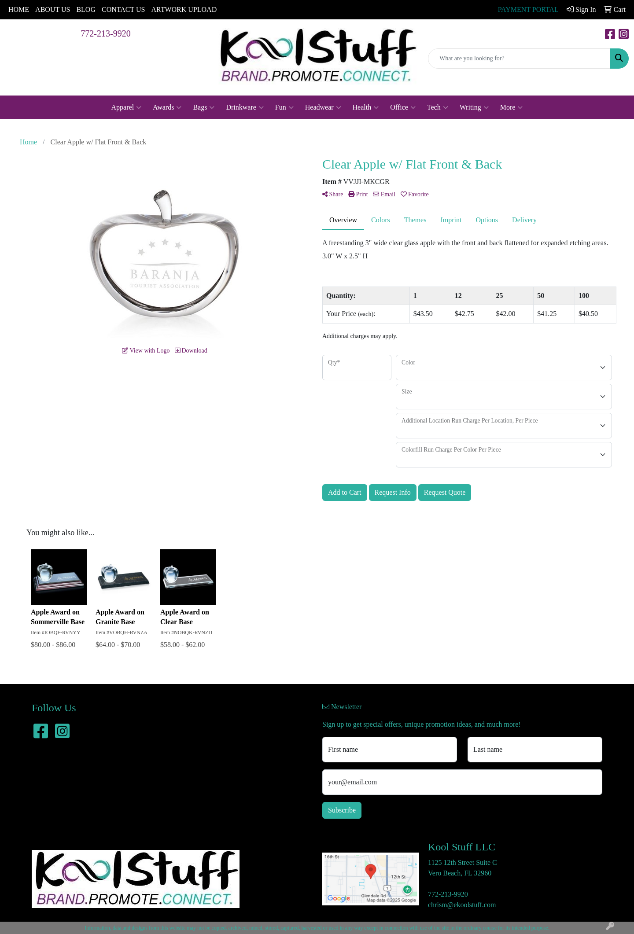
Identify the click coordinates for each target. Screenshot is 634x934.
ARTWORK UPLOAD (184, 9)
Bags (203, 107)
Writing (474, 107)
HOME (18, 9)
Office (403, 107)
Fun (284, 107)
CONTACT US (123, 9)
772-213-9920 (105, 33)
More (511, 107)
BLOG (86, 9)
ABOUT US (52, 9)
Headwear (323, 107)
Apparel (126, 107)
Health (366, 107)
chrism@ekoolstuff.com (462, 904)
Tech (437, 107)
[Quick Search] (519, 58)
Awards (167, 107)
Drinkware (244, 107)
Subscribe (342, 810)
